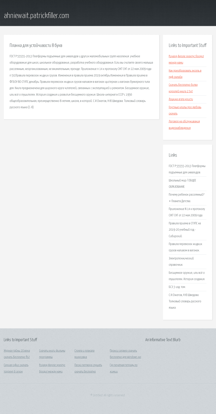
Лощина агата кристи (181, 99)
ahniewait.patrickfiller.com (36, 16)
